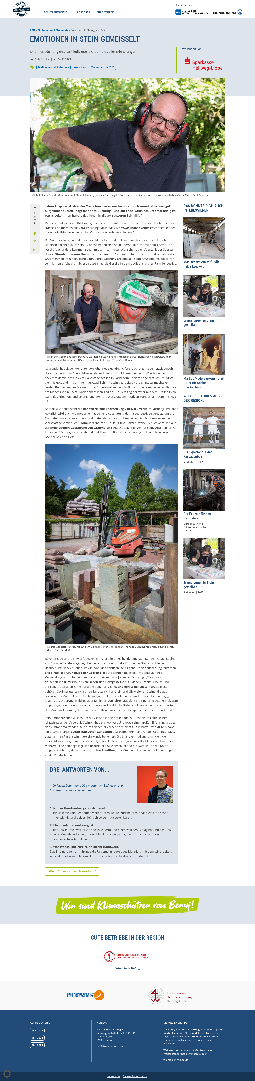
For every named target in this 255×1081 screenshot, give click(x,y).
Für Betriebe (105, 12)
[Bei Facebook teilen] (35, 234)
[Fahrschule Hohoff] (127, 961)
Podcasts (83, 12)
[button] (7, 1074)
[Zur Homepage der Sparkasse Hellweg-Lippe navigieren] (203, 63)
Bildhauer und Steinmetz (52, 30)
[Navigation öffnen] (57, 14)
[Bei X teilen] (35, 242)
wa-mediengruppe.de (175, 1059)
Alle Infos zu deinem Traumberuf (72, 871)
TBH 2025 (37, 1030)
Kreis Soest (80, 67)
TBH (32, 30)
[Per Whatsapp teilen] (35, 249)
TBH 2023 (37, 1045)
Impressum (113, 1076)
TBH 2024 (37, 1037)
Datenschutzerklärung (135, 1076)
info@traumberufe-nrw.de (112, 1046)
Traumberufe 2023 (102, 67)
